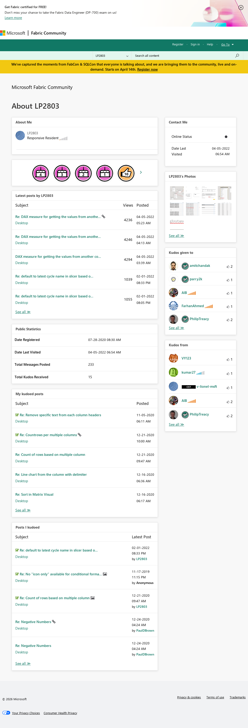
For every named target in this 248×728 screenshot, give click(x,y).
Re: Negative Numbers (33, 621)
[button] (176, 193)
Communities (137, 33)
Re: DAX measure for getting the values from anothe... (58, 216)
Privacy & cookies (189, 697)
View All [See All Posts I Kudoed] (23, 663)
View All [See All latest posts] (23, 312)
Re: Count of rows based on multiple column (50, 454)
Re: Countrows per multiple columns (49, 434)
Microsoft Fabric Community (42, 87)
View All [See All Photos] (176, 235)
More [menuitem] (173, 33)
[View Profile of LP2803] (141, 559)
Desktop (21, 223)
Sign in (195, 44)
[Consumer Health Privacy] (60, 713)
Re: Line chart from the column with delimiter (51, 474)
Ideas (116, 33)
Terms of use (215, 697)
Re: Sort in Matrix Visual (34, 494)
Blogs (157, 33)
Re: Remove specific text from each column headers (60, 415)
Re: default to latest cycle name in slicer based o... (54, 276)
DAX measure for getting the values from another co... (58, 256)
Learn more (13, 17)
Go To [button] (225, 44)
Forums (77, 33)
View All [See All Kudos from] (176, 424)
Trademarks (238, 697)
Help (210, 44)
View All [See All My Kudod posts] (23, 510)
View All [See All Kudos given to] (176, 328)
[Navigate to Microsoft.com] (12, 33)
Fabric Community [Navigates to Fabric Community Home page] (48, 33)
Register (177, 44)
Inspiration (97, 33)
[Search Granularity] (112, 55)
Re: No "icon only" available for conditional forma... (61, 574)
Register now (147, 69)
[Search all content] (187, 55)
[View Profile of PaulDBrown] (145, 630)
